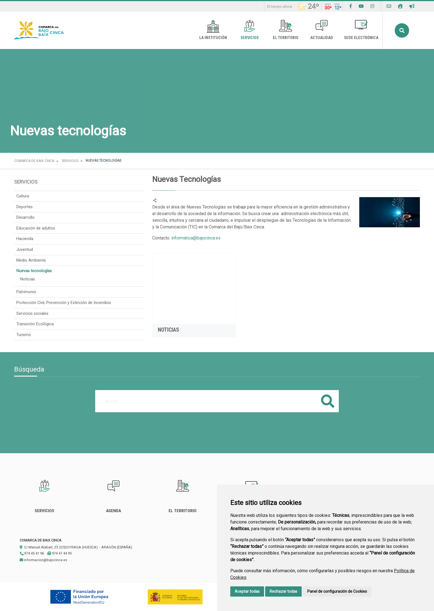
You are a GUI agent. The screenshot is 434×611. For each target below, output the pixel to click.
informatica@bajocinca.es (196, 238)
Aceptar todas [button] (247, 591)
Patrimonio (26, 292)
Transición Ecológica (35, 324)
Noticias (27, 279)
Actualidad (321, 30)
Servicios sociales (32, 313)
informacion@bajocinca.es (43, 560)
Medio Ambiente (31, 260)
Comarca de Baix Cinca (34, 161)
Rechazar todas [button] (283, 591)
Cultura (22, 196)
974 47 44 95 (59, 553)
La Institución (213, 30)
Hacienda (24, 238)
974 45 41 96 (32, 553)
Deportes (24, 207)
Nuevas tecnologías (34, 271)
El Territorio (285, 30)
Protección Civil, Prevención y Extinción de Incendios (63, 302)
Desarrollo (25, 217)
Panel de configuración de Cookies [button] (337, 591)
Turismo (23, 334)
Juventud (24, 249)
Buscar (402, 30)
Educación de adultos (35, 228)
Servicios (250, 30)
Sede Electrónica (361, 30)
